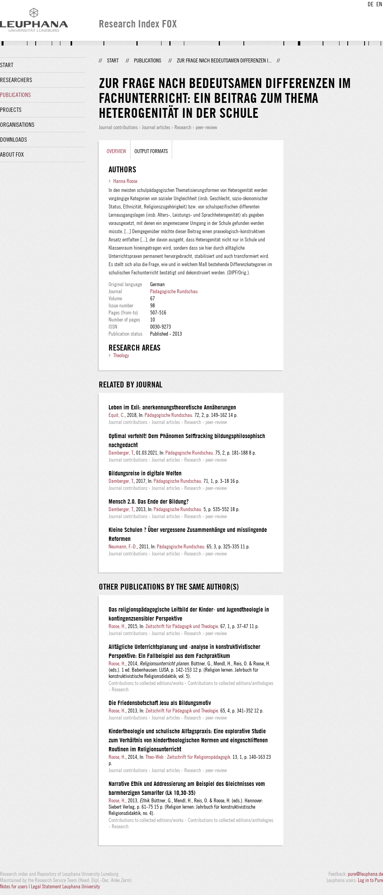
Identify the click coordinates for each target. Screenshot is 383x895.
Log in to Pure (370, 880)
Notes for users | (15, 886)
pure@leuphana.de (365, 874)
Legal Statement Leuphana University (65, 886)
